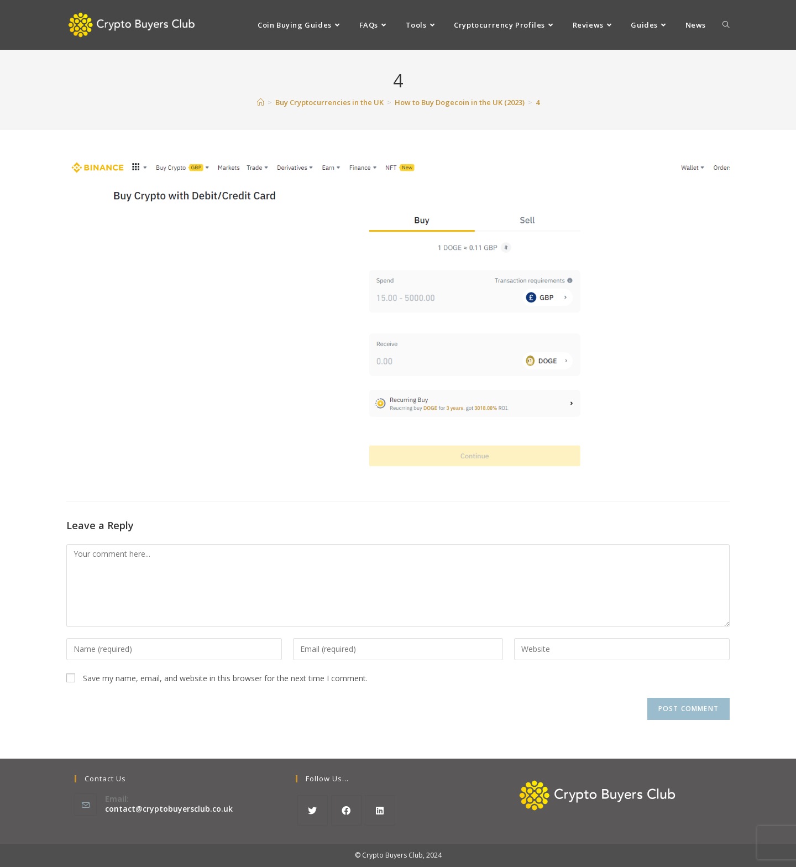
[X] (312, 810)
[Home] (260, 102)
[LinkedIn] (380, 810)
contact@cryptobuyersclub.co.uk (169, 808)
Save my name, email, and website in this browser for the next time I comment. (225, 678)
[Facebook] (346, 810)
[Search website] (726, 25)
